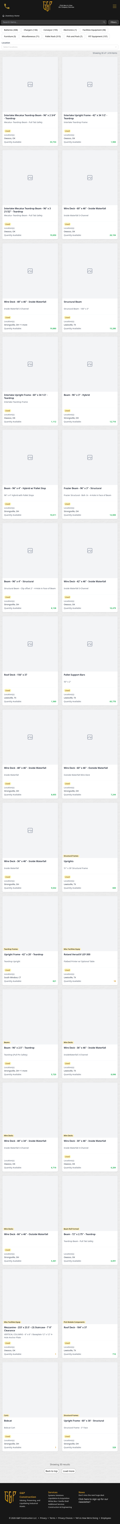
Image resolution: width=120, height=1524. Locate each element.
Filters (113, 22)
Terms (52, 1518)
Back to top (52, 1471)
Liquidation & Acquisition (58, 1498)
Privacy (43, 1518)
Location (6, 42)
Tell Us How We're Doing (87, 1518)
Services (52, 1492)
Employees (106, 1518)
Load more (68, 1471)
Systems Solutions (56, 1495)
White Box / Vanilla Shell (58, 1501)
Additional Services (56, 1504)
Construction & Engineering (60, 1507)
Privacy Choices (65, 1518)
